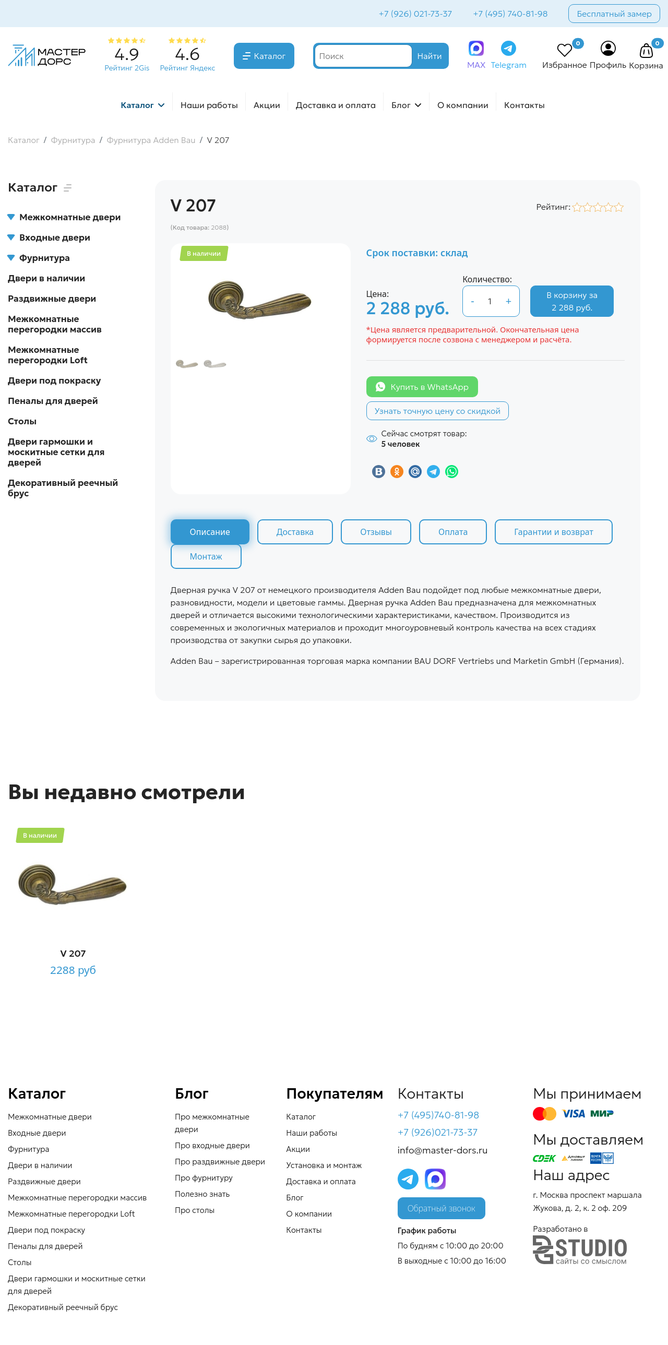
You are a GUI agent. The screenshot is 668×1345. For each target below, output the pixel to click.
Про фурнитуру (204, 1178)
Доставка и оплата (336, 105)
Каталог (270, 56)
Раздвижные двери (52, 298)
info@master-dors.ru (443, 1150)
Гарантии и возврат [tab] (553, 532)
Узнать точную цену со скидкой (438, 411)
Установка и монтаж (324, 1165)
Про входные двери (212, 1145)
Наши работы (209, 105)
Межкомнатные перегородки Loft (48, 355)
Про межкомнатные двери (212, 1123)
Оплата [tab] (453, 532)
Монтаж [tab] (206, 556)
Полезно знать (202, 1194)
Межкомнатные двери (64, 217)
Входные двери (49, 237)
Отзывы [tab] (376, 532)
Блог (401, 105)
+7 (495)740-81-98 (439, 1115)
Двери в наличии (46, 278)
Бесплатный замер (614, 13)
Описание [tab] (210, 532)
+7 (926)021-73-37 (438, 1132)
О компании (462, 105)
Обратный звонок (441, 1208)
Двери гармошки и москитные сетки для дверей (56, 452)
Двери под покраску (54, 380)
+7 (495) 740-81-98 (510, 13)
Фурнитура (39, 258)
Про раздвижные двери (220, 1162)
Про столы (194, 1210)
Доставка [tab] (295, 532)
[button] (646, 51)
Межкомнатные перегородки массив (55, 324)
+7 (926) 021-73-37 (415, 13)
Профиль (608, 64)
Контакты (524, 105)
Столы (22, 421)
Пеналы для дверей (53, 401)
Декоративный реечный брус (63, 488)
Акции (267, 105)
